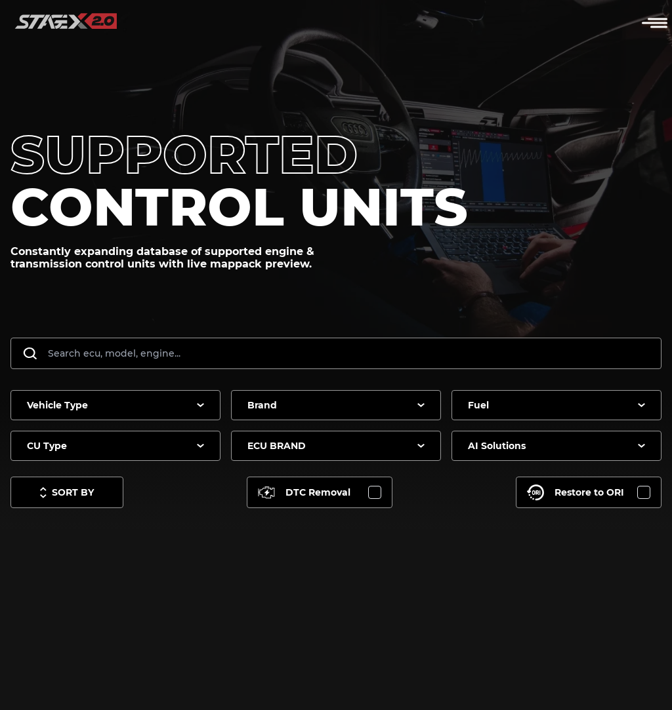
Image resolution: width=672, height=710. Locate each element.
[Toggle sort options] (66, 492)
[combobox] (115, 405)
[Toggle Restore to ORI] (589, 492)
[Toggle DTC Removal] (319, 492)
